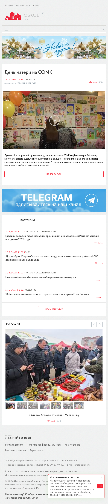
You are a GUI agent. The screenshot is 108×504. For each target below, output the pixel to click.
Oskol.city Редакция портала (20, 83)
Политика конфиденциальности (44, 445)
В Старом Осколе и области (40, 231)
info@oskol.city (82, 465)
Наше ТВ (30, 79)
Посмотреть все (54, 309)
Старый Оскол (18, 438)
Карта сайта (36, 450)
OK (100, 486)
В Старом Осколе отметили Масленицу (54, 415)
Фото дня (12, 324)
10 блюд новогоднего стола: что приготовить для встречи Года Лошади (47, 294)
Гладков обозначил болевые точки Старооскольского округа (40, 277)
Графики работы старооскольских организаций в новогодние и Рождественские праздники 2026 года (52, 238)
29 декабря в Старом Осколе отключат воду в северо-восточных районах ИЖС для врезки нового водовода (51, 258)
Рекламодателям (14, 445)
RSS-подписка (72, 445)
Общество (30, 289)
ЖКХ (27, 252)
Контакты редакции (15, 450)
